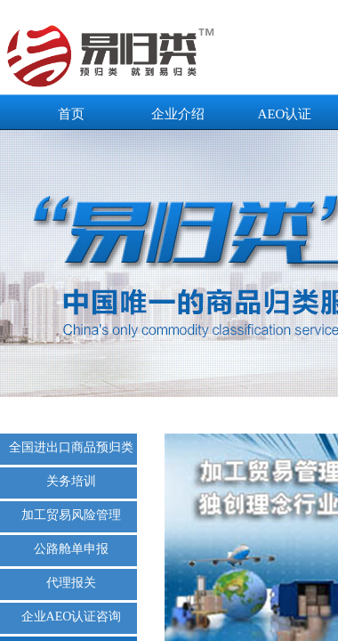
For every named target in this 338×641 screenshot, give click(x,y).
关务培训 (71, 481)
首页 (71, 114)
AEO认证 (285, 114)
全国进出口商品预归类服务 (71, 447)
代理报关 (71, 582)
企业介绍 (178, 114)
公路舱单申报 (71, 549)
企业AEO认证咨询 (71, 616)
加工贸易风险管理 (71, 515)
